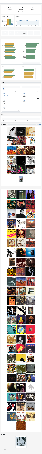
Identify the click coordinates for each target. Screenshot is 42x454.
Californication (4, 109)
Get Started (37, 1)
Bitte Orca (4, 107)
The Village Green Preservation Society (8, 95)
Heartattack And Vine (25, 100)
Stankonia (4, 100)
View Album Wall (39, 124)
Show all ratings (6, 451)
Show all (31, 62)
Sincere (4, 93)
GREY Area (4, 88)
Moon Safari (4, 105)
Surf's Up (24, 95)
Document (24, 88)
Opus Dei (24, 93)
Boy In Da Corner (5, 102)
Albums (34, 1)
